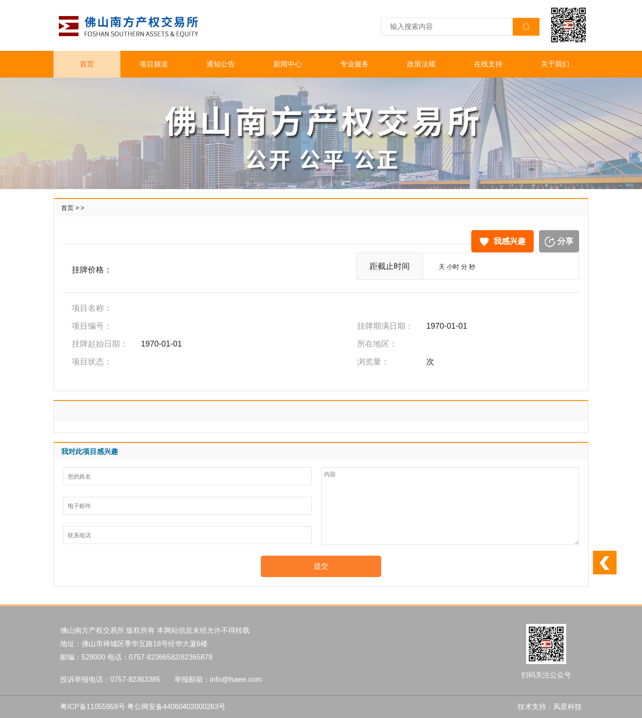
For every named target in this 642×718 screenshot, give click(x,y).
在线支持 (488, 64)
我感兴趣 (502, 241)
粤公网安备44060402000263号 (176, 706)
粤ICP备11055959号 (92, 706)
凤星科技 (567, 706)
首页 (87, 64)
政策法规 (421, 64)
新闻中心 (287, 64)
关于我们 (555, 64)
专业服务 (354, 64)
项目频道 (154, 64)
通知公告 (220, 64)
